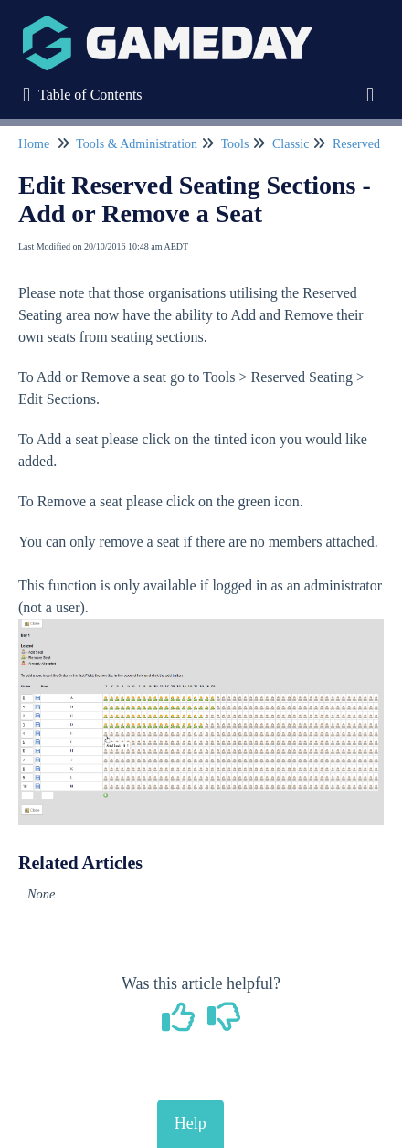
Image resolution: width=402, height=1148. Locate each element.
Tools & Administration (136, 144)
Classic (290, 144)
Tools (235, 144)
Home (33, 144)
